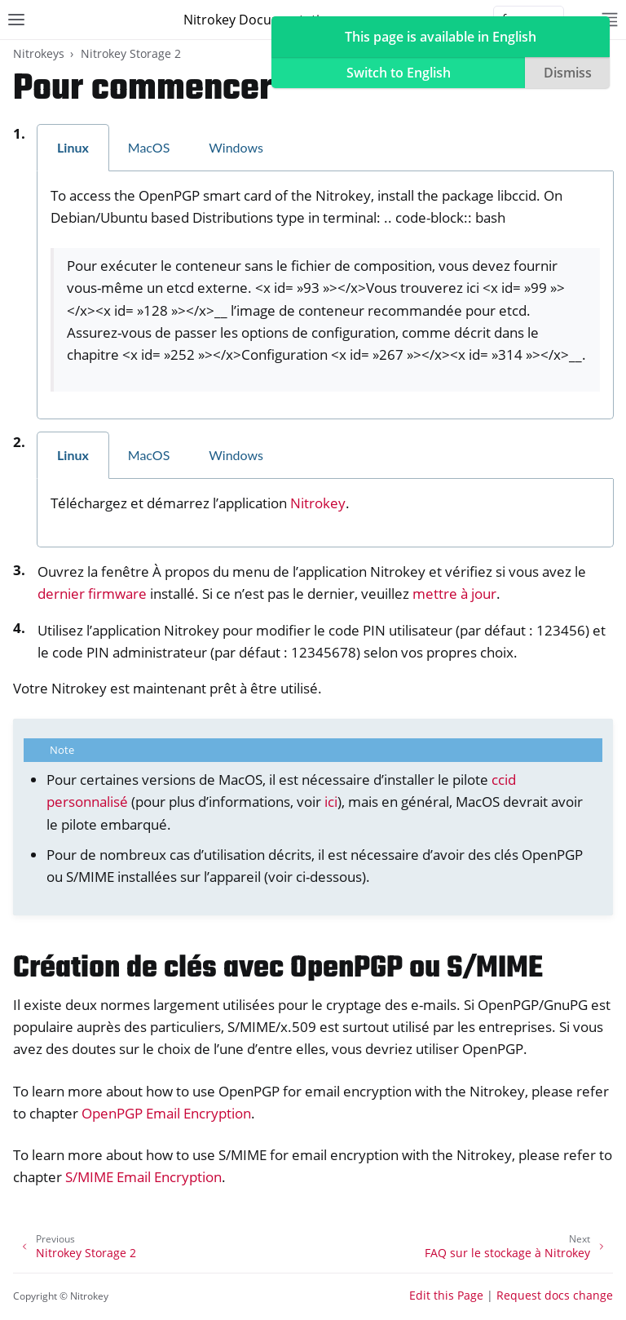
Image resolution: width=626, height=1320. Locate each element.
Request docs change (554, 1295)
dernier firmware (92, 593)
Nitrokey (318, 503)
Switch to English (398, 73)
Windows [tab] (236, 147)
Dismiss (568, 73)
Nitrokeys (38, 53)
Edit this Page (446, 1295)
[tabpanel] (325, 295)
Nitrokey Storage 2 (131, 53)
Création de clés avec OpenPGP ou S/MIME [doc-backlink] (278, 969)
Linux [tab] (73, 147)
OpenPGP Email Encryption (166, 1113)
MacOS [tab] (149, 147)
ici (330, 801)
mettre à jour (454, 593)
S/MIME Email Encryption (143, 1176)
